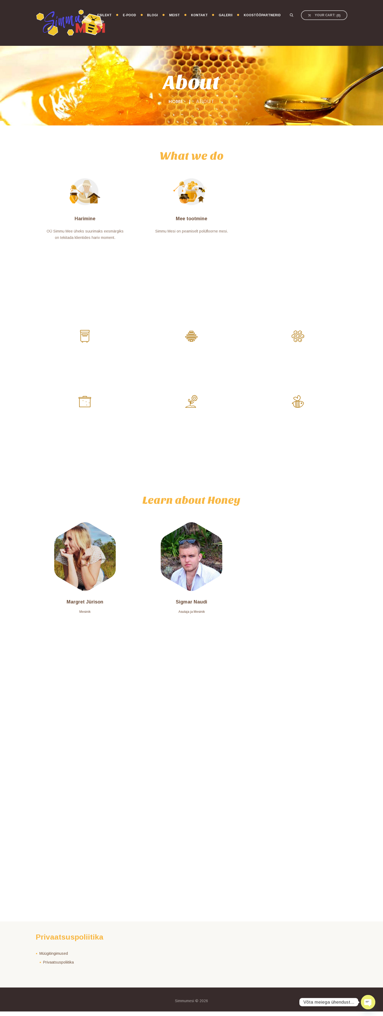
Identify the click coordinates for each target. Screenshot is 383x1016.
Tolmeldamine (85, 358)
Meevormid (85, 426)
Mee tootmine (191, 218)
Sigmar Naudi (191, 606)
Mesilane (298, 426)
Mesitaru (191, 358)
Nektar (298, 358)
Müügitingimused (53, 958)
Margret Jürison (85, 606)
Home (176, 101)
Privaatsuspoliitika (58, 966)
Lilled (191, 426)
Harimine (85, 218)
